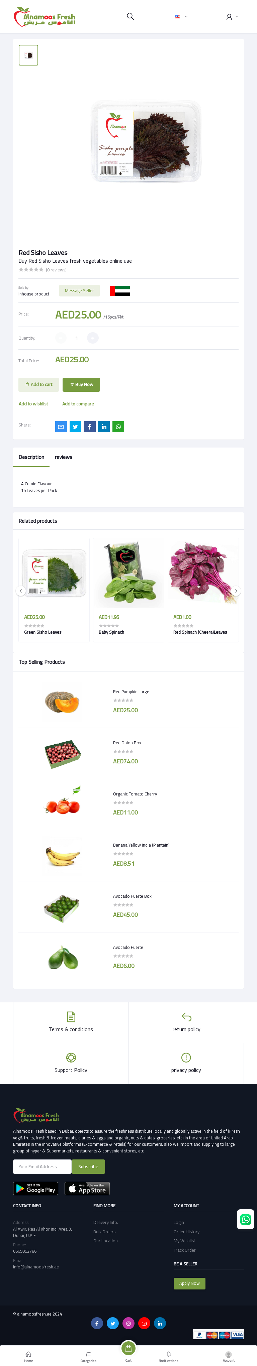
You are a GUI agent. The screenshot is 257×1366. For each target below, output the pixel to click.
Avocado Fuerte (128, 947)
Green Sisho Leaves (42, 632)
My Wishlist (184, 1241)
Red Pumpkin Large (131, 692)
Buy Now (81, 384)
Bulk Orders (104, 1232)
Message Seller (79, 290)
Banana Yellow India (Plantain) (141, 845)
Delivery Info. (105, 1222)
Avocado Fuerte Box (132, 896)
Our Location (105, 1241)
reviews (63, 457)
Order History (186, 1232)
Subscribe (88, 1166)
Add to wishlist (33, 403)
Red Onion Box (127, 743)
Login (179, 1222)
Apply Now (189, 1283)
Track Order (185, 1250)
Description (31, 457)
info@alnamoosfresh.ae (36, 1267)
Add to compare (78, 403)
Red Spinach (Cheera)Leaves (200, 632)
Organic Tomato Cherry (135, 794)
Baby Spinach (111, 632)
